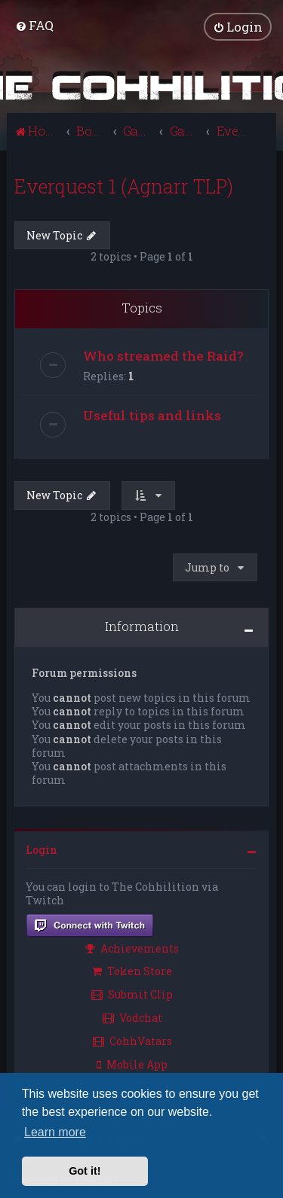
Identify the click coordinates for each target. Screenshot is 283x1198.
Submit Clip (132, 993)
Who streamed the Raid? (163, 353)
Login (41, 848)
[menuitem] (34, 24)
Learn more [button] (55, 1132)
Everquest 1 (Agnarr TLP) (123, 184)
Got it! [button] (84, 1171)
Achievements (132, 946)
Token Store (132, 969)
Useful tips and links (152, 413)
